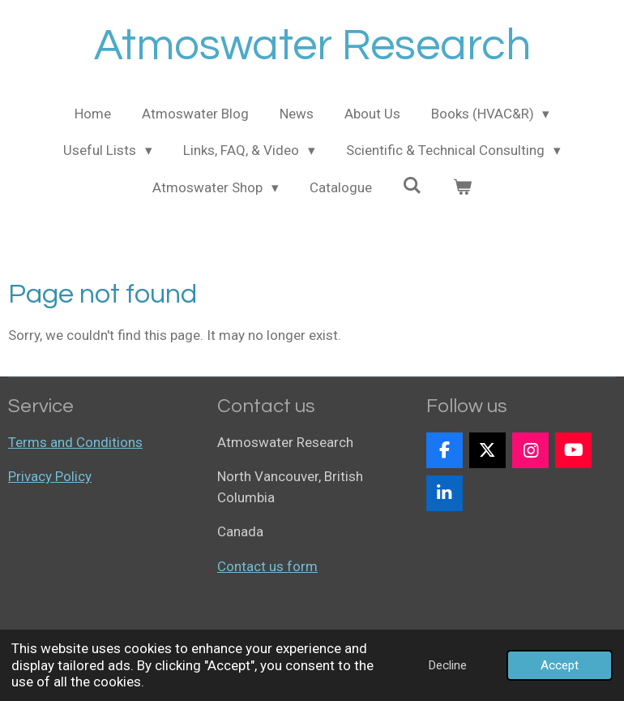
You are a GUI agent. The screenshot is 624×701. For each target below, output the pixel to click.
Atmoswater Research (312, 46)
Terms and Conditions (75, 442)
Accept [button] (560, 665)
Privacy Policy (50, 476)
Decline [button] (447, 665)
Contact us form (267, 566)
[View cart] (462, 188)
